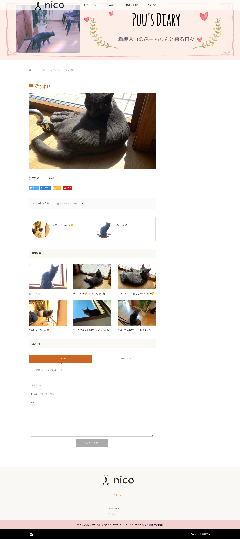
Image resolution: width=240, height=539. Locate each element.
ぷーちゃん (50, 178)
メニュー (111, 4)
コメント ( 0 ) (60, 358)
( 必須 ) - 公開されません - (45, 394)
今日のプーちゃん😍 (39, 329)
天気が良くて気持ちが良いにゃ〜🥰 (136, 293)
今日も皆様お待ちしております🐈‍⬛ (134, 329)
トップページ (90, 4)
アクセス (151, 4)
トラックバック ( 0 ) (124, 358)
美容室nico (47, 203)
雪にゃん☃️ (34, 293)
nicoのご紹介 (131, 4)
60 (87, 203)
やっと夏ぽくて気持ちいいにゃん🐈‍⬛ (91, 329)
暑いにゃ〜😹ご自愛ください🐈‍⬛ (89, 293)
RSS (31, 533)
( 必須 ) (36, 385)
